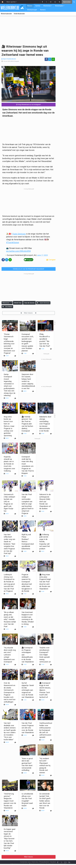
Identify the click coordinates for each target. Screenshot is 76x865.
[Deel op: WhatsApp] (53, 59)
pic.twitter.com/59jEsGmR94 (18, 251)
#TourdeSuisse (12, 242)
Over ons (35, 857)
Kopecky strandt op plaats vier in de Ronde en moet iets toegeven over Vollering (9, 464)
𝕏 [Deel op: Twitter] (50, 59)
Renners (43, 10)
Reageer (16, 61)
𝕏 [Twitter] (61, 857)
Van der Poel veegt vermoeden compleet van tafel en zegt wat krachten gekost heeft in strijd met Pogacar (27, 503)
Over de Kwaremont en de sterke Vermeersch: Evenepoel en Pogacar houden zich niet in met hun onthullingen (9, 692)
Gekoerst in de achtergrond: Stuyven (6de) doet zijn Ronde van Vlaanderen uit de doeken (45, 501)
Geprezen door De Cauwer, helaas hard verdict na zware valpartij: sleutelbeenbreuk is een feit (28, 381)
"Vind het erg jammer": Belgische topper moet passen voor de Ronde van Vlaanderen (10, 801)
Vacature (53, 857)
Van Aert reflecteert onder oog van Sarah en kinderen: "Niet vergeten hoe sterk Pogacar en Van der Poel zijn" (9, 544)
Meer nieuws (28, 313)
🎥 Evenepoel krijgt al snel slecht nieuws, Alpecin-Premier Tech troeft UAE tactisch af (45, 690)
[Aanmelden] (37, 302)
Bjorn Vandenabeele (9, 59)
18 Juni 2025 (6, 61)
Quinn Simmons (19, 234)
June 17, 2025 (42, 255)
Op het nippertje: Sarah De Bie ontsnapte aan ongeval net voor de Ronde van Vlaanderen (28, 690)
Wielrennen (47, 6)
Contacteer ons (25, 857)
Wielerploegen (32, 10)
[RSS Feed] (69, 857)
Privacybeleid (44, 857)
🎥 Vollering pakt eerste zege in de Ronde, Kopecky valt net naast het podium (44, 542)
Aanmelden (67, 2)
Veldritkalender (19, 14)
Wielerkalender (6, 14)
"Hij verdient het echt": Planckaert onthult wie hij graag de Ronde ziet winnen (44, 765)
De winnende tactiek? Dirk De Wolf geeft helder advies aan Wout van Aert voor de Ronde (44, 801)
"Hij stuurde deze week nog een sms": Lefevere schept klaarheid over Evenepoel (10, 655)
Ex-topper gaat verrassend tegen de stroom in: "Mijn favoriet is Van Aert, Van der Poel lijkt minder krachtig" (9, 838)
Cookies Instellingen (37, 859)
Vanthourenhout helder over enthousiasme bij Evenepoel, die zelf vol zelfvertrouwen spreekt (45, 730)
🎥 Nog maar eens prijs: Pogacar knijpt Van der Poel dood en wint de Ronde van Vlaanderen (45, 582)
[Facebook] (58, 857)
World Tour (17, 303)
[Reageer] (15, 356)
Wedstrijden (59, 6)
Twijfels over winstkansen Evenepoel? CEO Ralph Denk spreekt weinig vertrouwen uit (45, 655)
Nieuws (29, 6)
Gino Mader (8, 306)
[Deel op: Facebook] (46, 59)
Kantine (37, 6)
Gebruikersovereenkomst (19, 859)
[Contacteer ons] (65, 857)
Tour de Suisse (29, 303)
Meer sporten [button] (11, 2)
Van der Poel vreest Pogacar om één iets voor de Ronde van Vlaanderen (28, 727)
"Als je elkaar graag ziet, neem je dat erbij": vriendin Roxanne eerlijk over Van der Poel (10, 619)
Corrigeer (51, 260)
